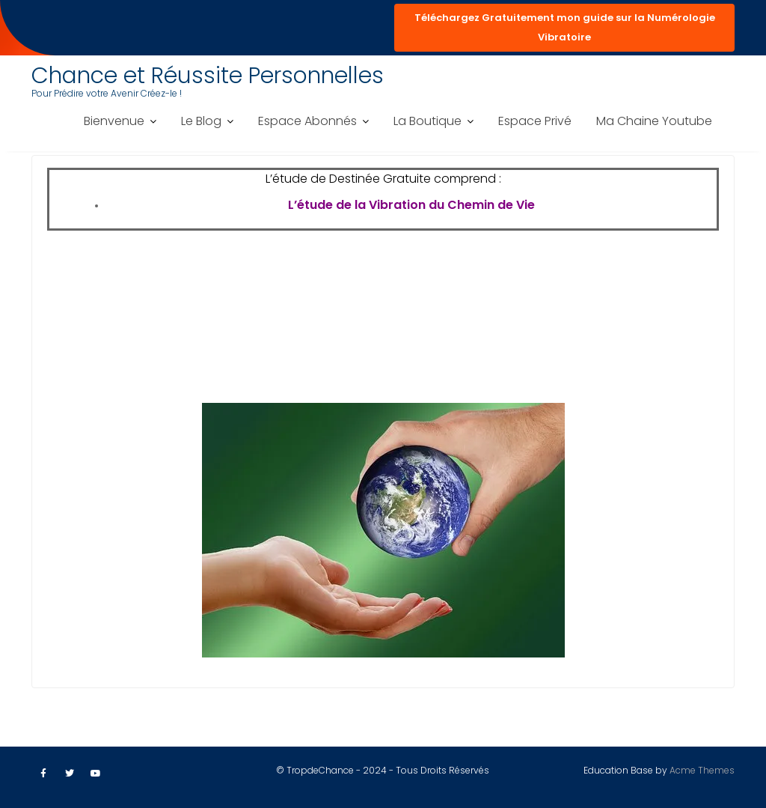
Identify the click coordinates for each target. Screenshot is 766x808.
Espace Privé (535, 121)
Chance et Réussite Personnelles (207, 75)
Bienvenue (114, 121)
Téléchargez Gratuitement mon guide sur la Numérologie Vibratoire (564, 27)
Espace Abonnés (307, 121)
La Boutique (427, 121)
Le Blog (201, 121)
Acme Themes (702, 770)
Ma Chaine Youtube (654, 121)
